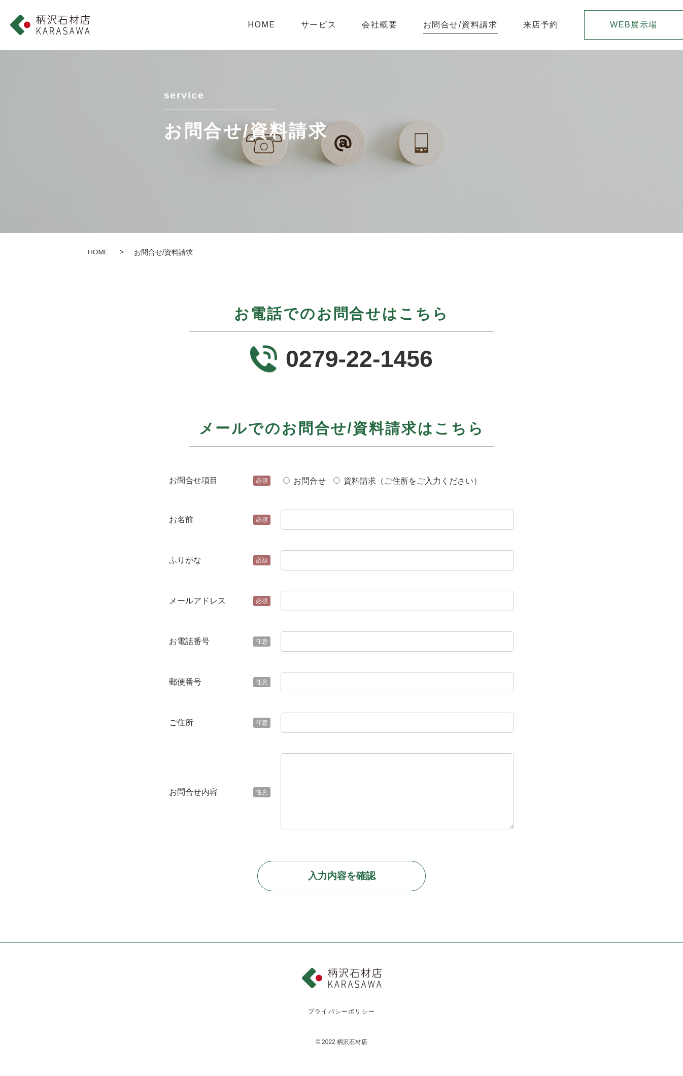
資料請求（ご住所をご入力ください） (407, 484)
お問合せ (304, 484)
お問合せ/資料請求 (460, 25)
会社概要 (379, 25)
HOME (261, 25)
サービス (318, 25)
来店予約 (541, 25)
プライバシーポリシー (341, 1016)
